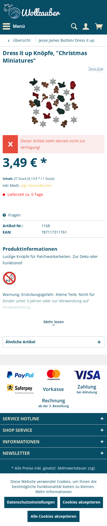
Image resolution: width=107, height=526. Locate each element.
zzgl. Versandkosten (36, 185)
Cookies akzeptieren (81, 502)
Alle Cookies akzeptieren (53, 516)
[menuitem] (15, 26)
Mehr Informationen (53, 491)
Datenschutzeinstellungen (31, 502)
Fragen (12, 215)
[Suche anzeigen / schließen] (73, 26)
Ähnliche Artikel (20, 341)
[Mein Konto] (85, 26)
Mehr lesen (53, 322)
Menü (14, 26)
